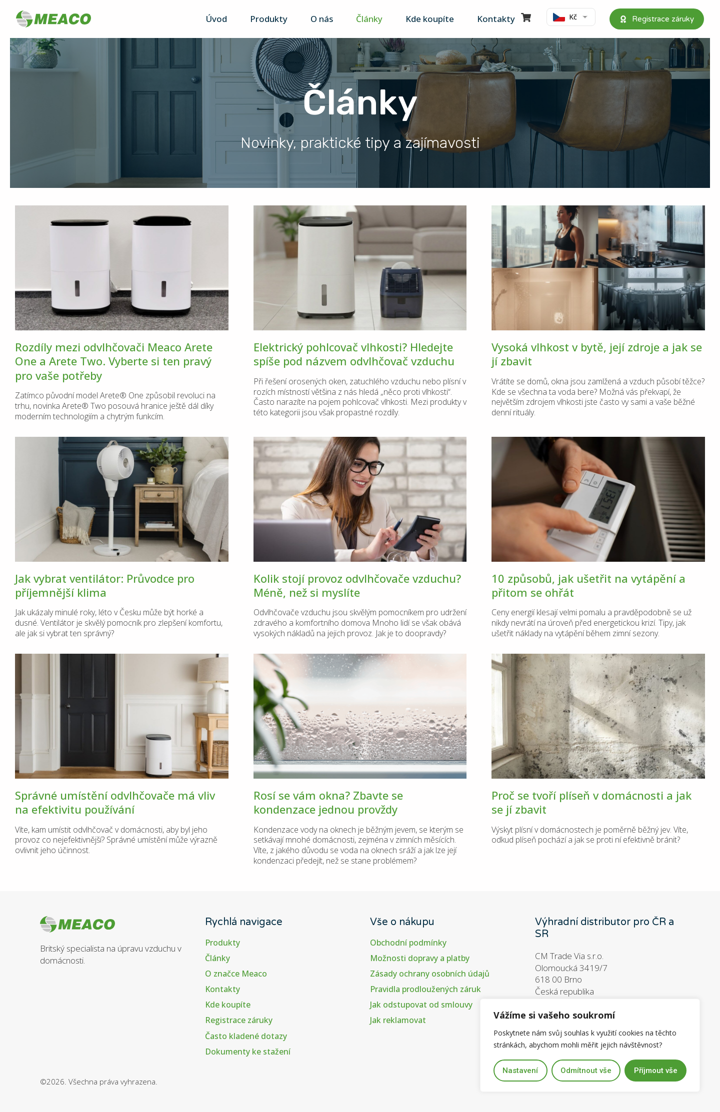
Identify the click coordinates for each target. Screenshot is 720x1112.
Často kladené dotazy (246, 1036)
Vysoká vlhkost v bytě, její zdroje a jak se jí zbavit (597, 353)
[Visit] (526, 18)
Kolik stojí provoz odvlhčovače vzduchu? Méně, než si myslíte (357, 585)
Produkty (269, 18)
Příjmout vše (656, 1070)
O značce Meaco (236, 974)
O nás (321, 18)
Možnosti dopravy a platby (420, 958)
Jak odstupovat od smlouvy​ (421, 1005)
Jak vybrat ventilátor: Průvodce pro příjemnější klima (104, 585)
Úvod (216, 18)
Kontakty (496, 18)
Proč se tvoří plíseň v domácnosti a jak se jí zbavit (592, 802)
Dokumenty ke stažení (247, 1052)
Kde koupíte (430, 18)
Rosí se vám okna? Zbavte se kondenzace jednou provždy (328, 802)
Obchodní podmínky (408, 943)
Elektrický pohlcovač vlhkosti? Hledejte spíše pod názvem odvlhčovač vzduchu (354, 353)
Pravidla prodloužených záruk (425, 989)
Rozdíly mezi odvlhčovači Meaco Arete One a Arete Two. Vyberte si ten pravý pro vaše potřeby (113, 361)
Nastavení (520, 1070)
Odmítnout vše (586, 1070)
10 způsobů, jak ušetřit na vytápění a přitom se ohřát (589, 585)
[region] (590, 1045)
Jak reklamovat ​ (399, 1021)
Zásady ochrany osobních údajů (430, 974)
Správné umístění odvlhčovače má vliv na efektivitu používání (115, 802)
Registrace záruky (238, 1021)
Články (369, 18)
